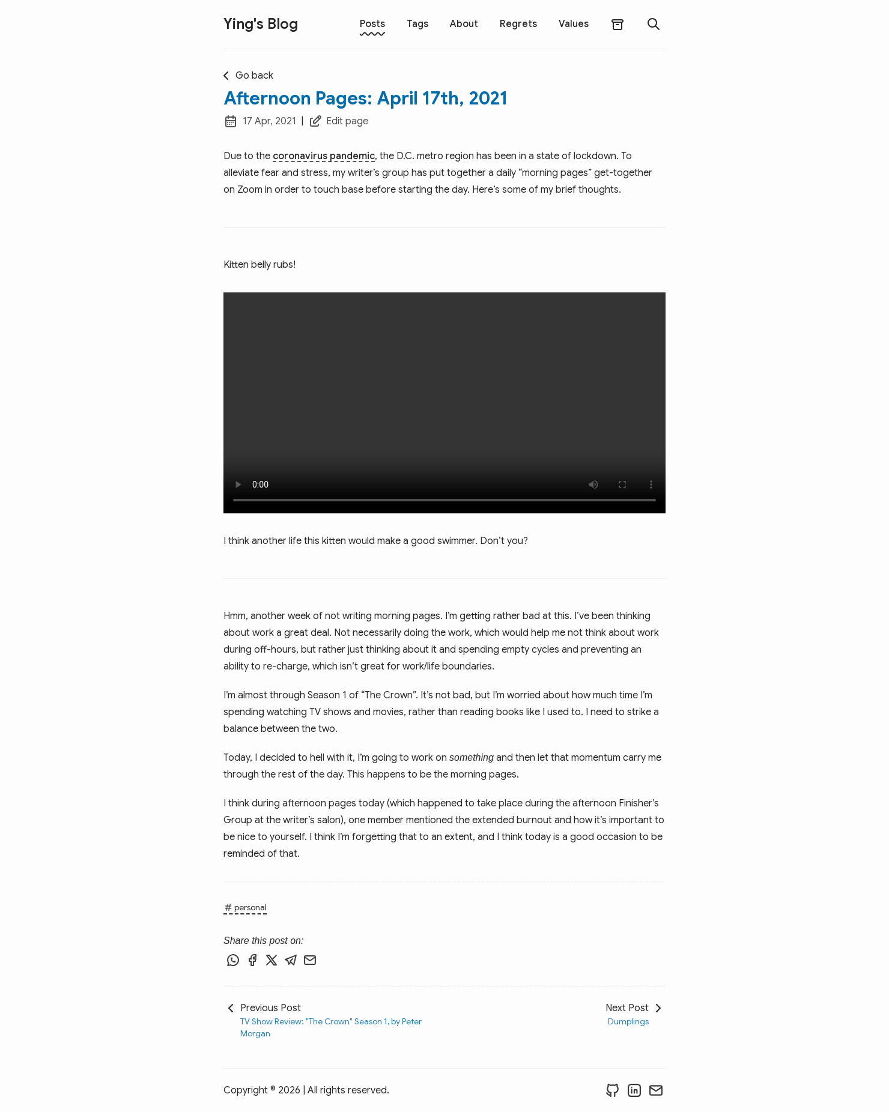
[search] (654, 24)
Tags (417, 24)
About (464, 24)
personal (245, 907)
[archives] (617, 24)
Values (574, 24)
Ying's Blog (260, 24)
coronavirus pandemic (324, 156)
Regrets (518, 24)
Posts (372, 24)
